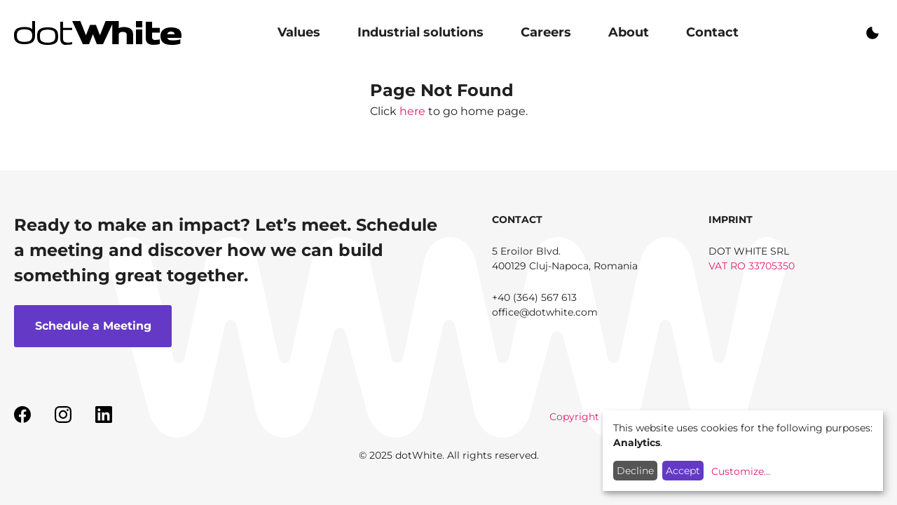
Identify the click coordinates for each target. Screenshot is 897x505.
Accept (683, 470)
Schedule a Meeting (93, 325)
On (872, 32)
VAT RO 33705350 (751, 266)
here (412, 111)
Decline (635, 470)
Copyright (574, 416)
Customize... (740, 471)
